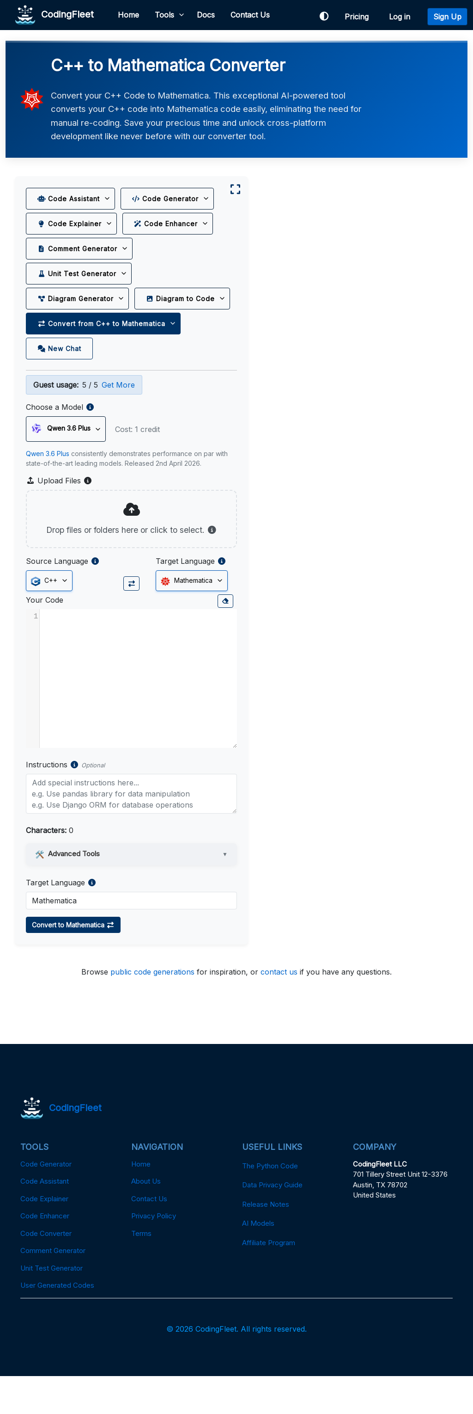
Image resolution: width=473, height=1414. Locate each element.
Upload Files (59, 506)
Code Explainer (70, 224)
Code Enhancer (166, 224)
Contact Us (250, 14)
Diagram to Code (72, 324)
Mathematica (177, 619)
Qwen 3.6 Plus (48, 479)
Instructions (47, 802)
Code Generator (166, 199)
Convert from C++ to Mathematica (102, 349)
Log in (402, 16)
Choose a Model (55, 433)
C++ (44, 619)
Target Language (175, 599)
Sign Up (447, 16)
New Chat (60, 374)
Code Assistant (69, 199)
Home (128, 14)
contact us (279, 1009)
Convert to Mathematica (73, 962)
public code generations (152, 1009)
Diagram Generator (76, 299)
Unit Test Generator (77, 274)
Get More (118, 410)
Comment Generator (78, 249)
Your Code (45, 637)
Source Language (57, 599)
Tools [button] (165, 14)
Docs (206, 14)
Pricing (359, 16)
